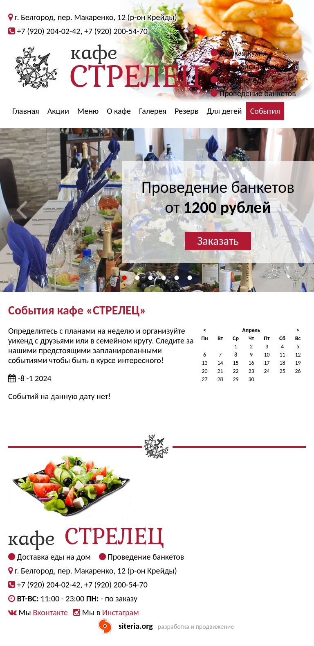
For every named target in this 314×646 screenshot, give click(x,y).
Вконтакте (50, 612)
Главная (25, 111)
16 (251, 362)
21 (220, 371)
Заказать (218, 241)
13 (204, 362)
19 (298, 362)
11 (282, 354)
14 (220, 362)
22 (235, 371)
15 (235, 362)
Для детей (224, 111)
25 (282, 371)
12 (298, 354)
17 (266, 362)
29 (235, 379)
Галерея (152, 111)
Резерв (187, 111)
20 (204, 371)
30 (251, 379)
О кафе (119, 111)
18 (282, 362)
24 (266, 371)
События (265, 111)
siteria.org (136, 626)
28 (220, 379)
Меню (88, 111)
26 (298, 371)
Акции (58, 111)
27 (204, 379)
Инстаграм (120, 612)
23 (251, 371)
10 (266, 354)
